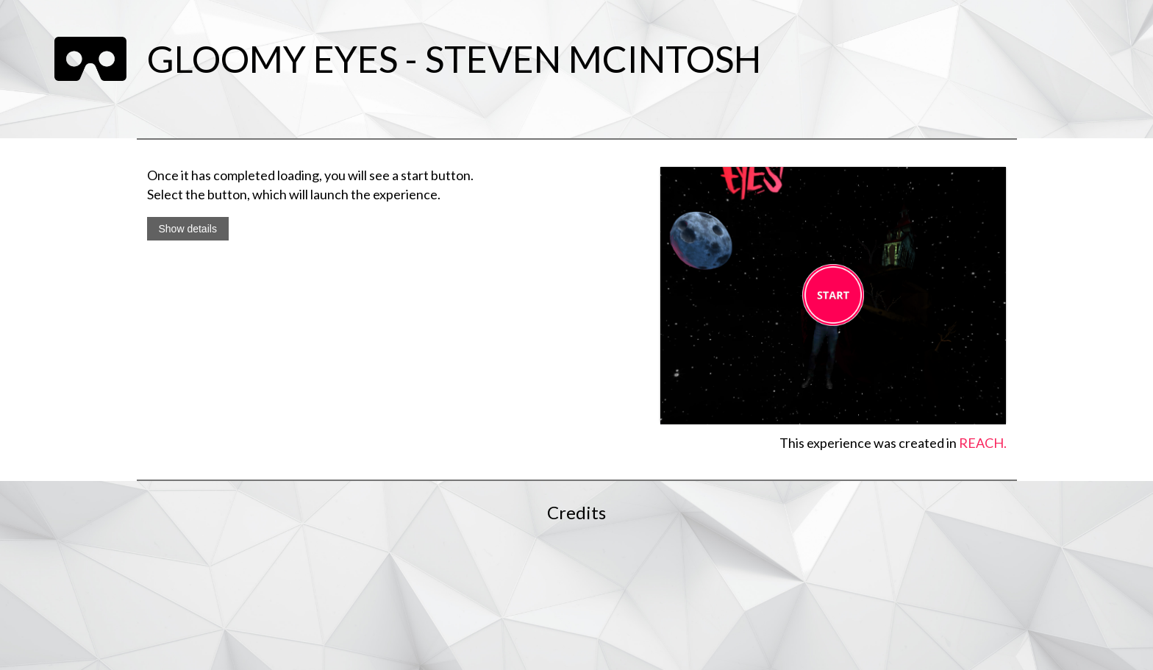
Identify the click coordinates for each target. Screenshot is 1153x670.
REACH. (983, 443)
